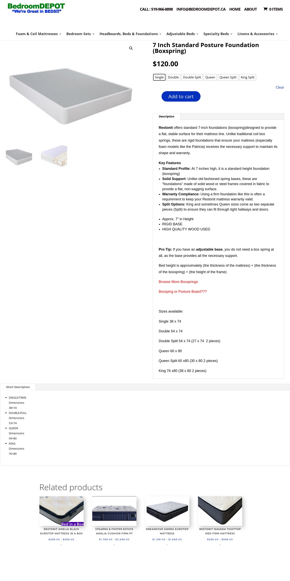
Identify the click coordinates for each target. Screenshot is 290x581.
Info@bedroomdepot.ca (201, 9)
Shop (46, 13)
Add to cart (181, 96)
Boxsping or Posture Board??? (183, 292)
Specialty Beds (216, 33)
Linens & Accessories (256, 33)
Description (166, 116)
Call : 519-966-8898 (156, 9)
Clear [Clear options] (280, 87)
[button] (131, 48)
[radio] (159, 77)
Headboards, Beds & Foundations (128, 33)
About (250, 9)
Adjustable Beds (180, 33)
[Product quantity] (155, 98)
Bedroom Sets (78, 33)
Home (234, 9)
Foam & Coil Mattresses (37, 33)
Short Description (18, 387)
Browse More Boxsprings (178, 282)
